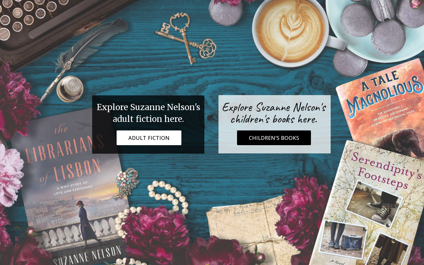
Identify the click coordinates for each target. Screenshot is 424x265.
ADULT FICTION (149, 137)
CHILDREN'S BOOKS (274, 137)
